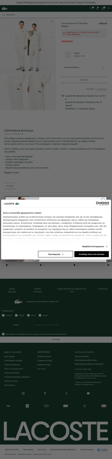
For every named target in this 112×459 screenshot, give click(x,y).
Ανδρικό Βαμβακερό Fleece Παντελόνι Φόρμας (54, 259)
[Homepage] (5, 8)
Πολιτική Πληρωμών (12, 365)
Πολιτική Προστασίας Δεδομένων (17, 377)
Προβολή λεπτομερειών (93, 246)
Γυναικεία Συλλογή (44, 361)
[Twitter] (66, 393)
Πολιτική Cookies (11, 381)
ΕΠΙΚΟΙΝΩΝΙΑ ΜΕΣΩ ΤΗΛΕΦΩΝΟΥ (89, 364)
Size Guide (84, 80)
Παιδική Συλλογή (44, 365)
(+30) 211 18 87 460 (83, 369)
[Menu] (108, 8)
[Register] (97, 8)
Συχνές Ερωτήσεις (82, 356)
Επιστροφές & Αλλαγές (13, 361)
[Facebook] (44, 393)
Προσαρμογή (55, 254)
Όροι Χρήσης (9, 356)
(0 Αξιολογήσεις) (101, 89)
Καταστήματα (9, 385)
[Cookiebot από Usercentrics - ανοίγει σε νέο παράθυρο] (98, 203)
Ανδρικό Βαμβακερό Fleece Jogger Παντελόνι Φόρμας (19, 259)
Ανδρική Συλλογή (44, 356)
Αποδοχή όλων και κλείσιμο (91, 254)
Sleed (29, 454)
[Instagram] (23, 393)
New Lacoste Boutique (13, 369)
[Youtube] (88, 393)
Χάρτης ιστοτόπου (12, 450)
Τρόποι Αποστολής (11, 373)
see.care (10, 186)
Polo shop (41, 369)
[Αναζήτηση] (56, 15)
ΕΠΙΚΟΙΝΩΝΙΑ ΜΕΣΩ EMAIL (86, 360)
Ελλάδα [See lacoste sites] (102, 449)
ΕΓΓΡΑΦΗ (56, 340)
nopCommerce (46, 454)
